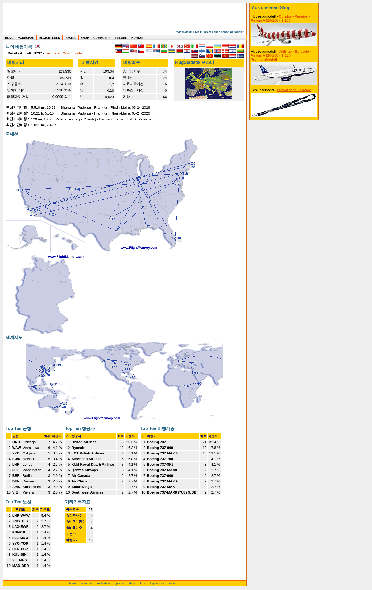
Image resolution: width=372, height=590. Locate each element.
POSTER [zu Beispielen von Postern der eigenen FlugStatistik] (70, 37)
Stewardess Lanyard (294, 90)
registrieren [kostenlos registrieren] (104, 583)
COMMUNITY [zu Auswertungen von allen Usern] (102, 37)
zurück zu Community (63, 53)
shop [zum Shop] (132, 583)
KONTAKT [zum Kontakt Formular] (138, 37)
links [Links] (142, 583)
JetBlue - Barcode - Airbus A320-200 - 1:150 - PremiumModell (281, 55)
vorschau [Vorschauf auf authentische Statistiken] (86, 583)
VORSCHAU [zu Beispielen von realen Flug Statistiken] (26, 37)
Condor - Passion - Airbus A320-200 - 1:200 (280, 18)
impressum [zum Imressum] (157, 583)
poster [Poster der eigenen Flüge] (120, 583)
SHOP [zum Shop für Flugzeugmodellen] (85, 37)
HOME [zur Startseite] (9, 37)
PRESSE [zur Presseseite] (121, 37)
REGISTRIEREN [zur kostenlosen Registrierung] (49, 37)
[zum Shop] (284, 7)
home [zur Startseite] (72, 583)
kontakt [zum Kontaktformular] (173, 583)
